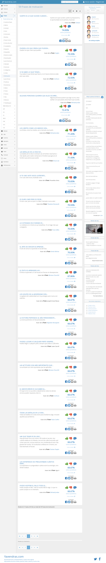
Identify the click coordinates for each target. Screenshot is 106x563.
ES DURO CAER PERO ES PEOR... (31, 199)
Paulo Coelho (55, 419)
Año (88, 13)
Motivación (7, 76)
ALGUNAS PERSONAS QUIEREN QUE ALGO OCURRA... (39, 96)
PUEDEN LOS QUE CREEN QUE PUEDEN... (34, 48)
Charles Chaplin (54, 449)
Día (88, 10)
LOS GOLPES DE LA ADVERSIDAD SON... (34, 294)
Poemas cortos (91, 307)
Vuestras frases (8, 22)
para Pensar (7, 79)
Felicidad (6, 64)
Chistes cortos (91, 305)
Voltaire (78, 22)
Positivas (6, 82)
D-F (9, 109)
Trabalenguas (7, 103)
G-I (9, 112)
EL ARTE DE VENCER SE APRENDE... (32, 247)
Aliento (6, 25)
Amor (5, 31)
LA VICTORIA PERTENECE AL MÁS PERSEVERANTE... (38, 318)
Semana (93, 10)
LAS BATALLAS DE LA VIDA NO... (31, 152)
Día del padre (7, 58)
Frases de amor (92, 312)
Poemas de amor (92, 308)
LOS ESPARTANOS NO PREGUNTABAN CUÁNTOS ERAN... (37, 463)
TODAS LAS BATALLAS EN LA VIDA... (32, 413)
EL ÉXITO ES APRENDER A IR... (30, 270)
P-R (9, 121)
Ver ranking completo (94, 40)
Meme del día (95, 221)
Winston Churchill (54, 275)
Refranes (6, 100)
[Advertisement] (34, 30)
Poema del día (95, 266)
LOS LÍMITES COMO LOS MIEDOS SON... (34, 128)
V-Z (9, 127)
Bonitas (6, 37)
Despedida (7, 52)
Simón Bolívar (55, 251)
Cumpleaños (7, 46)
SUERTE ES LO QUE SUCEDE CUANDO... (34, 16)
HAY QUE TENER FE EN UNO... (30, 436)
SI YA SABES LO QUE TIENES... (30, 72)
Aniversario (7, 34)
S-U (9, 124)
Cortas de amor (8, 43)
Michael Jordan (75, 102)
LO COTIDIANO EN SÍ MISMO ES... (32, 223)
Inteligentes (7, 70)
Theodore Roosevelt (53, 204)
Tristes (6, 91)
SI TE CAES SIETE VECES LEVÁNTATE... (33, 176)
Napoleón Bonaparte (53, 322)
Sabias (6, 88)
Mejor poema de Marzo (93, 96)
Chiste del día (95, 238)
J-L (9, 115)
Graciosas (6, 67)
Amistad (6, 28)
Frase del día (94, 250)
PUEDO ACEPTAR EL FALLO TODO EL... (33, 486)
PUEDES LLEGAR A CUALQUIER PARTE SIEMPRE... (37, 342)
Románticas (7, 85)
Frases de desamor (93, 310)
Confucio (56, 79)
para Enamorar (8, 61)
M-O (9, 118)
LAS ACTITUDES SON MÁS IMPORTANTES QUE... (37, 365)
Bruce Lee (56, 161)
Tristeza (6, 94)
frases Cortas (7, 40)
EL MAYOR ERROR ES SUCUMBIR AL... (33, 389)
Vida (5, 97)
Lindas (6, 73)
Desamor (6, 49)
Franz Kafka (55, 230)
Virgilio (57, 53)
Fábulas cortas (91, 313)
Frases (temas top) (8, 19)
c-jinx (101, 215)
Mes (98, 10)
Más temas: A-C (9, 106)
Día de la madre (8, 55)
